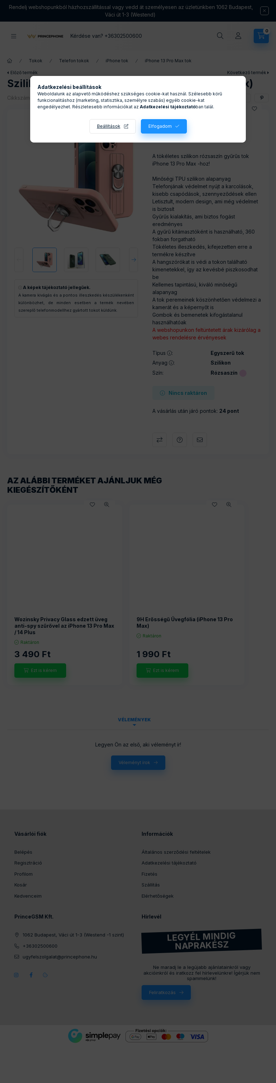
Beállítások (108, 126)
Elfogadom (160, 126)
